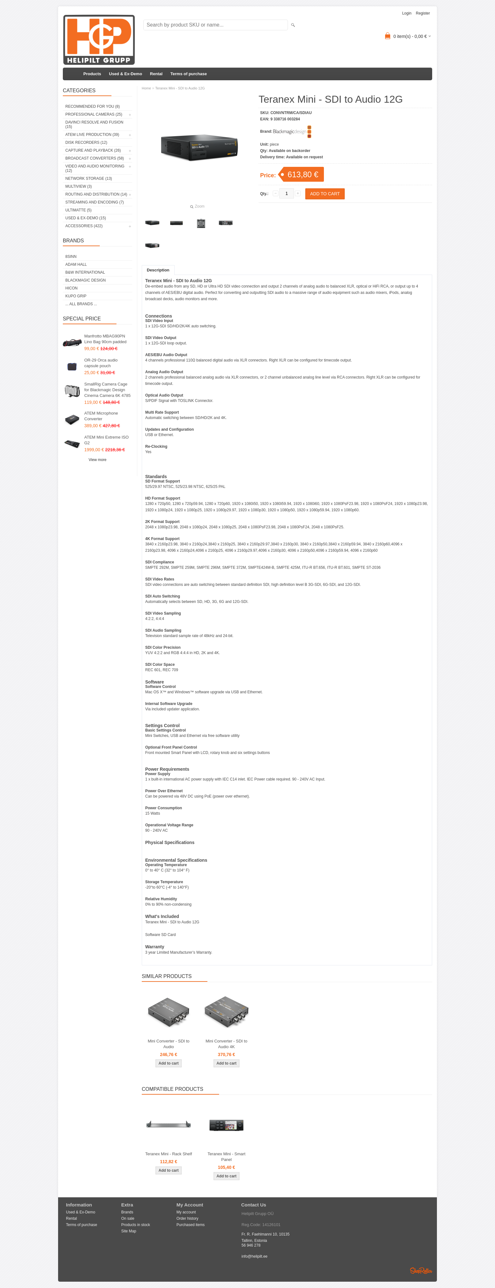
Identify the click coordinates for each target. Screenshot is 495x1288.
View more (97, 460)
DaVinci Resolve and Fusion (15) (94, 124)
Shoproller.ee (421, 1270)
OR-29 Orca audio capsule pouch (101, 363)
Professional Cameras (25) (93, 114)
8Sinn (70, 256)
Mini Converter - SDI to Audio (168, 1044)
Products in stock (135, 1225)
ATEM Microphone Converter (101, 416)
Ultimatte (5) (78, 210)
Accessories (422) (84, 226)
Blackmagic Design (85, 280)
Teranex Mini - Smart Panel (226, 1156)
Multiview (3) (78, 186)
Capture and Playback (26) (93, 150)
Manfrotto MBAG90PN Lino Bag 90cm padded (105, 339)
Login (406, 13)
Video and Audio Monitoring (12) (94, 168)
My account (186, 1212)
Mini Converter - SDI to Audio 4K (226, 1044)
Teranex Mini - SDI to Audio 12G (180, 88)
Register (423, 13)
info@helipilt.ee (254, 1256)
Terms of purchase (188, 73)
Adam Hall (76, 264)
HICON (71, 288)
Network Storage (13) (88, 178)
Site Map (128, 1231)
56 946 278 (251, 1245)
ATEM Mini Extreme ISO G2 (106, 440)
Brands (127, 1212)
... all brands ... (81, 304)
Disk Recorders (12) (86, 142)
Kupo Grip (75, 296)
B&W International (85, 272)
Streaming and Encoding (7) (94, 202)
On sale (127, 1218)
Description (158, 270)
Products (92, 73)
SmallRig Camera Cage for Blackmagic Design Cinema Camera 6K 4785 (107, 390)
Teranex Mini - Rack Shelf (168, 1153)
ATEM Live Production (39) (92, 134)
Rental (156, 73)
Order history (187, 1218)
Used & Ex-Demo (125, 73)
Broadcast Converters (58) (94, 158)
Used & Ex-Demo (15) (85, 218)
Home (146, 88)
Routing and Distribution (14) (96, 194)
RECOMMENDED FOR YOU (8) (92, 106)
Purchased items (190, 1225)
